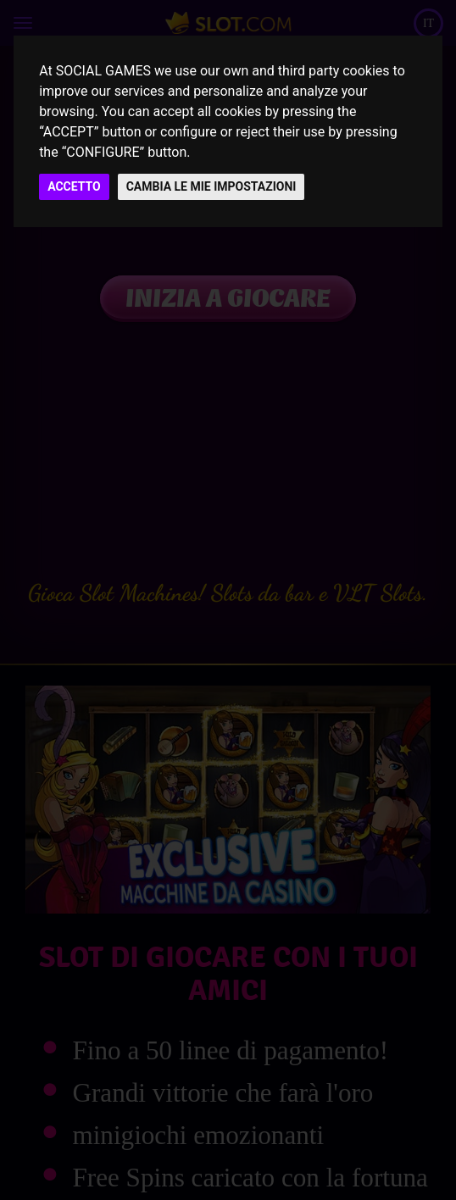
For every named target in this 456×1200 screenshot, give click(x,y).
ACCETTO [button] (74, 186)
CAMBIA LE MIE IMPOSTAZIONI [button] (211, 186)
